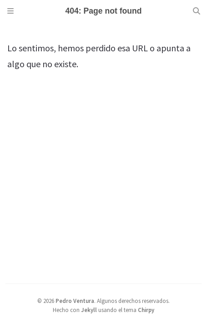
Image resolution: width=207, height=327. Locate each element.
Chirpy (146, 309)
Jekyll (89, 309)
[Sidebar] (10, 11)
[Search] (196, 11)
